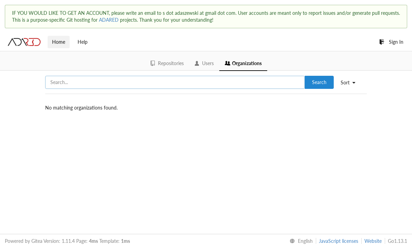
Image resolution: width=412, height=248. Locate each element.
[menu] (350, 82)
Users (204, 63)
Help (83, 42)
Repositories (167, 63)
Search (319, 82)
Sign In (391, 42)
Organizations (243, 63)
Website (373, 241)
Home (58, 42)
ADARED (109, 20)
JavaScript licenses (338, 241)
